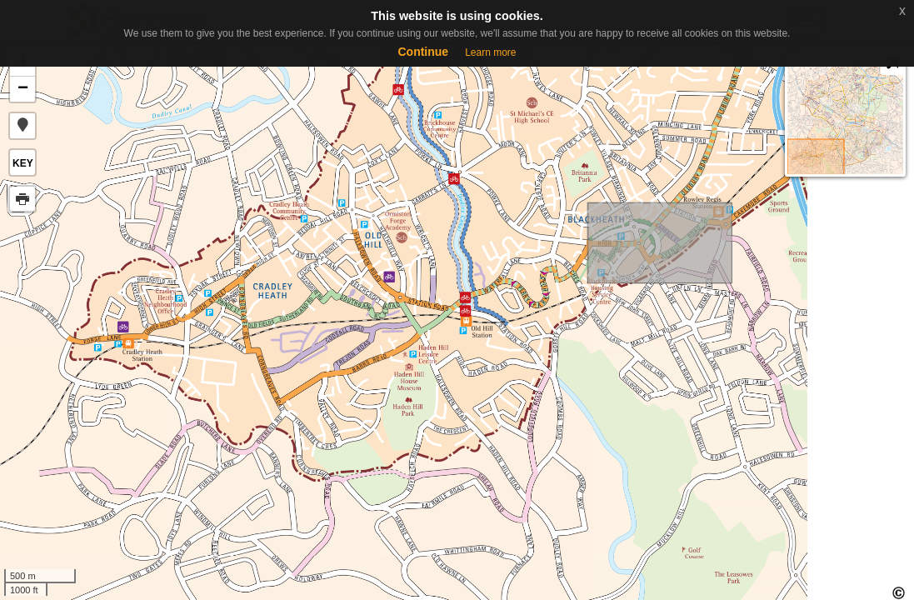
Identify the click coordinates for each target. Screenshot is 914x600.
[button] (22, 125)
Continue (422, 51)
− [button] (22, 89)
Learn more (490, 52)
